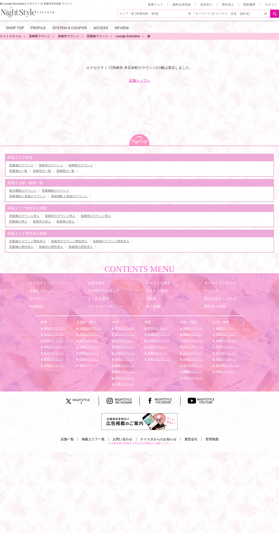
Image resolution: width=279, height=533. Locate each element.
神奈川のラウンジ (54, 346)
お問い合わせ (122, 439)
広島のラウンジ (192, 346)
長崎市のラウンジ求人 (60, 216)
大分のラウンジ (225, 352)
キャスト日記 (156, 291)
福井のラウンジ (124, 346)
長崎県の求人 (65, 221)
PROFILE (38, 28)
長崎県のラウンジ (80, 165)
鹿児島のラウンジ (226, 365)
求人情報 (153, 306)
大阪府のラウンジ (158, 340)
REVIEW (122, 28)
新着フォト (155, 4)
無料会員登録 (181, 4)
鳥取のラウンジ (192, 328)
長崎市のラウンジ (51, 165)
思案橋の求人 (18, 221)
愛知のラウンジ (124, 377)
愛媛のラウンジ (192, 371)
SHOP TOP (15, 28)
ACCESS (101, 28)
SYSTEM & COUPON (70, 28)
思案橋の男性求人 (21, 246)
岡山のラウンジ (192, 340)
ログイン (271, 4)
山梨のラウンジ (124, 352)
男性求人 (228, 4)
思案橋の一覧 (18, 170)
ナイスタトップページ (47, 283)
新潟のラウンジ (124, 328)
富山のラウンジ (124, 334)
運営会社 (191, 439)
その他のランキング (103, 291)
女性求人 (206, 4)
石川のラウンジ (124, 340)
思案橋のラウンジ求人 (24, 216)
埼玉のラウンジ (53, 334)
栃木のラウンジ (53, 352)
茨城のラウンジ (53, 365)
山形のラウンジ (89, 359)
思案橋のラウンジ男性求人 (27, 241)
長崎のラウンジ (225, 340)
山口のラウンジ (192, 352)
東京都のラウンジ (54, 328)
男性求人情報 (214, 306)
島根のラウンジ (192, 334)
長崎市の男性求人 (51, 246)
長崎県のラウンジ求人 (96, 216)
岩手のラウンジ (89, 340)
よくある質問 (98, 299)
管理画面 (212, 439)
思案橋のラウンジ (21, 165)
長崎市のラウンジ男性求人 (69, 241)
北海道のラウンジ (90, 328)
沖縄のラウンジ (225, 371)
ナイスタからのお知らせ (158, 439)
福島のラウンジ (89, 365)
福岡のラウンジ (225, 328)
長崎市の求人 (42, 221)
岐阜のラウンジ (124, 365)
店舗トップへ (139, 80)
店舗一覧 (67, 439)
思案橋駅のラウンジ (55, 190)
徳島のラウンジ (192, 359)
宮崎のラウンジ (225, 359)
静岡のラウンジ (124, 371)
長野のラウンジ (124, 359)
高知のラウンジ (192, 377)
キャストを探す (158, 283)
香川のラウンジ (192, 365)
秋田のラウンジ (89, 352)
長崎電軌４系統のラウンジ (69, 196)
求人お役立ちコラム (220, 299)
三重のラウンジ (124, 383)
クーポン (36, 299)
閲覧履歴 (249, 4)
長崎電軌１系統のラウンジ (27, 196)
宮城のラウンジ (89, 346)
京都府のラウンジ (158, 334)
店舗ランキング (41, 291)
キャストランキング (220, 283)
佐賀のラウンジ (225, 334)
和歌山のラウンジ (158, 359)
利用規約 (36, 306)
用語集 (151, 299)
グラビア (211, 291)
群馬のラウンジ (53, 359)
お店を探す (96, 283)
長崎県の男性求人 (80, 246)
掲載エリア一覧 (93, 439)
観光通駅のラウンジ (23, 190)
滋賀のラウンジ (157, 328)
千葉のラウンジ (53, 340)
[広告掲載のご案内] (139, 421)
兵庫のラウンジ (157, 346)
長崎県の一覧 (65, 170)
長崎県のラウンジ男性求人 (111, 241)
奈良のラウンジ (157, 352)
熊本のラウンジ (225, 346)
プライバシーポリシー (105, 306)
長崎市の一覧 (42, 170)
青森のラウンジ (89, 334)
